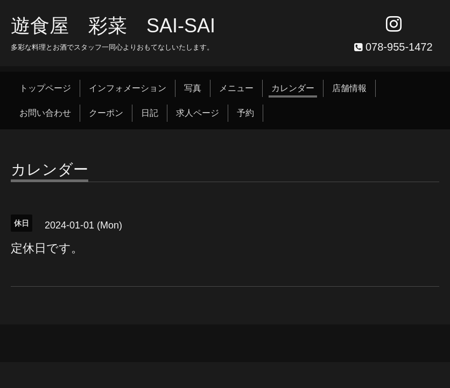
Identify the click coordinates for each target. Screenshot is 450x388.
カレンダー (292, 88)
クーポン (106, 112)
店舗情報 (349, 88)
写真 (192, 88)
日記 (149, 112)
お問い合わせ (45, 112)
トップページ (45, 88)
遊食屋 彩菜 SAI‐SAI (113, 26)
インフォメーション (127, 88)
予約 (245, 112)
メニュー (236, 88)
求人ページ (197, 112)
